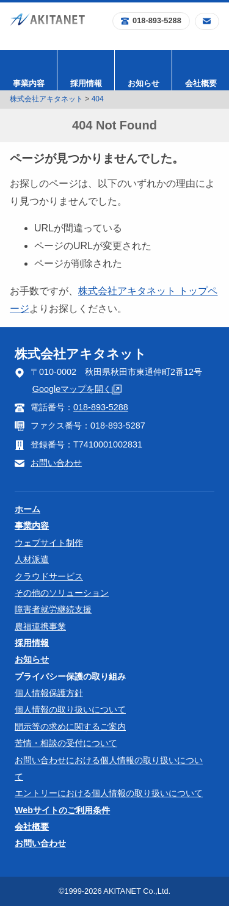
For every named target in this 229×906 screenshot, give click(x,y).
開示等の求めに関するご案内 (70, 726)
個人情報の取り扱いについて (70, 709)
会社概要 (201, 83)
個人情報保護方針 (49, 693)
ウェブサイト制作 (49, 543)
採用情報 (86, 83)
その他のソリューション (62, 593)
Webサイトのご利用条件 (62, 810)
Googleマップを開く (77, 389)
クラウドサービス (49, 576)
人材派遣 (32, 559)
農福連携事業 (40, 626)
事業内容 (29, 83)
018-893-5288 (151, 20)
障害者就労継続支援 (53, 609)
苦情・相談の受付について (66, 743)
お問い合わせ (56, 463)
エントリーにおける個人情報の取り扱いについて (109, 793)
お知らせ (143, 83)
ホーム (27, 509)
